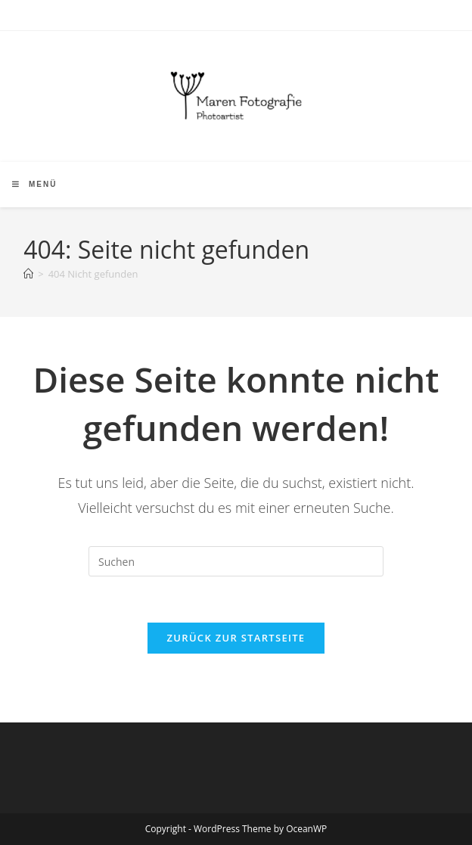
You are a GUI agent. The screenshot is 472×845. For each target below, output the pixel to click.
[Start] (28, 274)
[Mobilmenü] (34, 184)
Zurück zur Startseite (236, 638)
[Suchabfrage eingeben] (236, 561)
